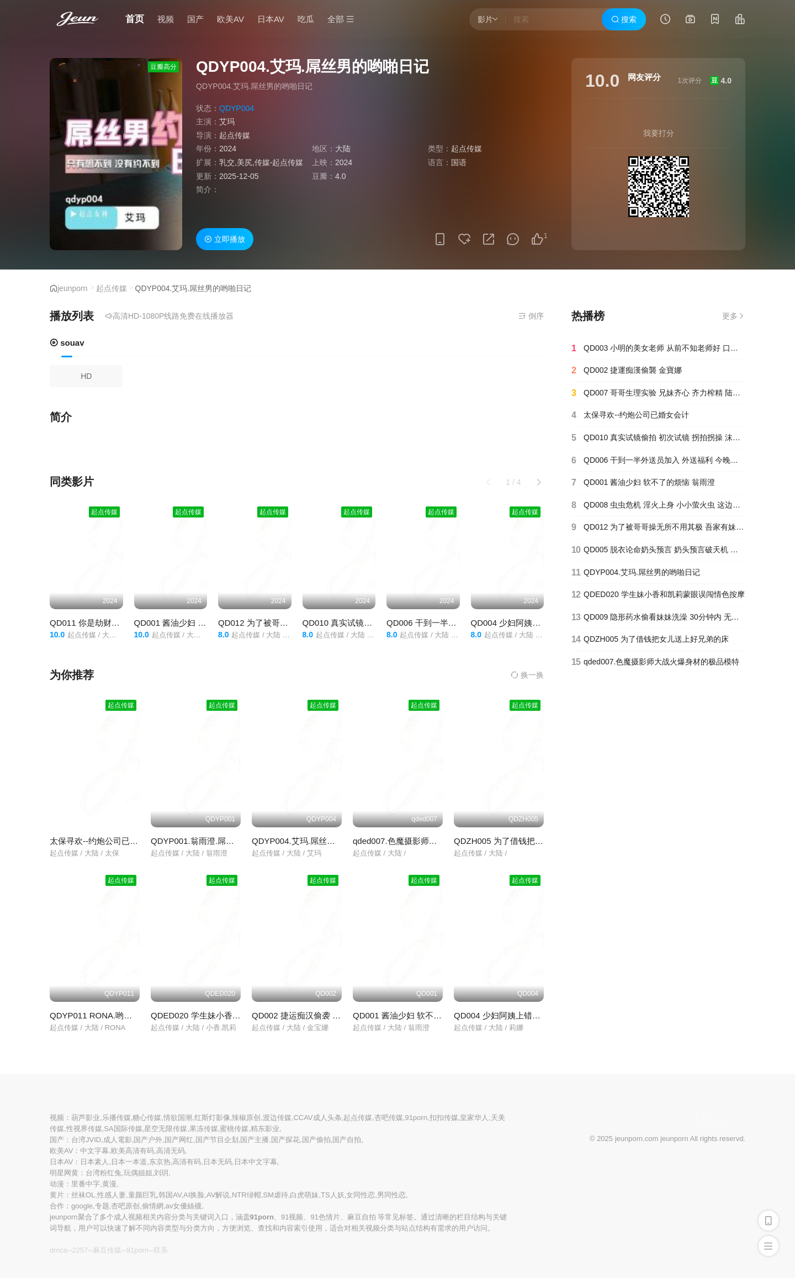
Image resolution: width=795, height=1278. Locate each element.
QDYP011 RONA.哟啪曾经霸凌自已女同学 (128, 1015)
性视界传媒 (84, 1128)
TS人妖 (332, 1195)
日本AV (270, 19)
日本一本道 (129, 1162)
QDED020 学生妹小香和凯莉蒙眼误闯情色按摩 (237, 1015)
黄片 (57, 1195)
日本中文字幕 (255, 1162)
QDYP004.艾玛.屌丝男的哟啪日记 (314, 841)
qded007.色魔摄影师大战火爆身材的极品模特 (436, 841)
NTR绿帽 (246, 1195)
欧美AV (230, 19)
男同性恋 (391, 1195)
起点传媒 (234, 135)
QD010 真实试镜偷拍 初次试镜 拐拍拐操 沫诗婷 (658, 437)
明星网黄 (64, 1173)
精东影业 (265, 1128)
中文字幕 (94, 1151)
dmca (58, 1250)
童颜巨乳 (142, 1195)
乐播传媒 (116, 1117)
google (82, 1206)
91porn (416, 1117)
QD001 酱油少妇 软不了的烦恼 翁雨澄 (204, 622)
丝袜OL (83, 1195)
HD (86, 376)
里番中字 (85, 1184)
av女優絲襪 (184, 1206)
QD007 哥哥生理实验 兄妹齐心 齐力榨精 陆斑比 (658, 393)
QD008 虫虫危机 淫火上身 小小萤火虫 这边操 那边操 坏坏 (658, 505)
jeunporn (72, 288)
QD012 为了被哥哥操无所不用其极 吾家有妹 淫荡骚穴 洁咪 (658, 527)
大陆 (343, 148)
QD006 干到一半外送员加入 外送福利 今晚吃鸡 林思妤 (658, 460)
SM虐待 (275, 1195)
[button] (539, 482)
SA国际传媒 (123, 1128)
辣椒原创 (246, 1117)
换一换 (527, 674)
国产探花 (285, 1140)
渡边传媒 (277, 1117)
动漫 (57, 1184)
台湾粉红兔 (103, 1173)
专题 (102, 1206)
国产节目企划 (217, 1140)
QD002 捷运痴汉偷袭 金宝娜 (304, 1015)
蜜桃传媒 (234, 1128)
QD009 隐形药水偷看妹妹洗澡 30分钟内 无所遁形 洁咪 (658, 617)
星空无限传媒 (165, 1128)
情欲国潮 (177, 1117)
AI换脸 (193, 1195)
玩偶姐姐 (138, 1173)
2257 (80, 1250)
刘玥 (161, 1173)
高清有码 (186, 1162)
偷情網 (152, 1206)
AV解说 (218, 1195)
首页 (134, 19)
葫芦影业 (85, 1117)
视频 (165, 19)
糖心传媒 (146, 1117)
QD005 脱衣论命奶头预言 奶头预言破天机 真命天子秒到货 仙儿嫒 (658, 550)
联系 (160, 1250)
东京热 (160, 1162)
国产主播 (254, 1140)
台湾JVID (86, 1140)
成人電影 (117, 1140)
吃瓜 (306, 19)
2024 (227, 148)
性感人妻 (111, 1195)
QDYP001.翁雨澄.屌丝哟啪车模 (209, 841)
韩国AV (169, 1195)
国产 (195, 19)
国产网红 (179, 1140)
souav (67, 342)
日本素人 (94, 1162)
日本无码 (217, 1162)
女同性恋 (360, 1195)
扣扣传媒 (444, 1117)
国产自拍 (346, 1140)
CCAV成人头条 (317, 1117)
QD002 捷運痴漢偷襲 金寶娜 (626, 370)
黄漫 (109, 1184)
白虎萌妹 (304, 1195)
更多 (733, 315)
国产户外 (148, 1140)
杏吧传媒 (388, 1117)
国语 (459, 162)
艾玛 (227, 121)
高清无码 (170, 1151)
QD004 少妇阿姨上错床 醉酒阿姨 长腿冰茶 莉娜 (542, 1015)
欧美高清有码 (132, 1151)
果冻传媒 (203, 1128)
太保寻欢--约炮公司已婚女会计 (106, 841)
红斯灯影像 (212, 1117)
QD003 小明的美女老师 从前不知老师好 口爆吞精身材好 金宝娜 (658, 348)
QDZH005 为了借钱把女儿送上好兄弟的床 (532, 841)
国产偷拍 (316, 1140)
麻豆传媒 (107, 1250)
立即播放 (224, 239)
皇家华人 (474, 1117)
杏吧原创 (125, 1206)
